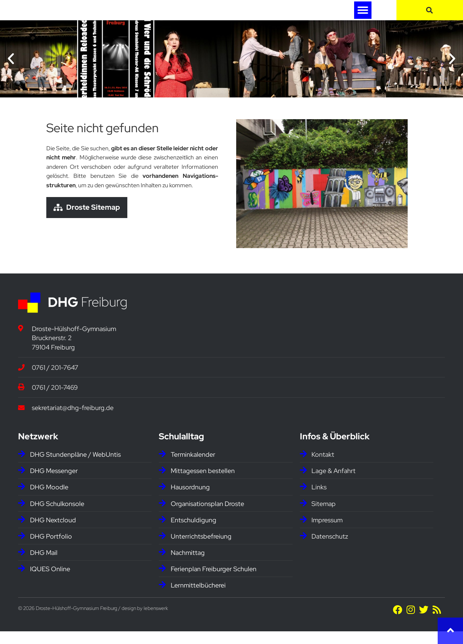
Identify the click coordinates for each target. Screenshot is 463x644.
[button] (362, 16)
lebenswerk (156, 620)
